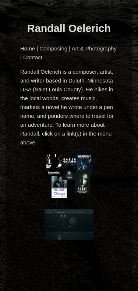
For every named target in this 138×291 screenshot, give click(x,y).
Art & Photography (94, 48)
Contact (32, 57)
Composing (53, 48)
